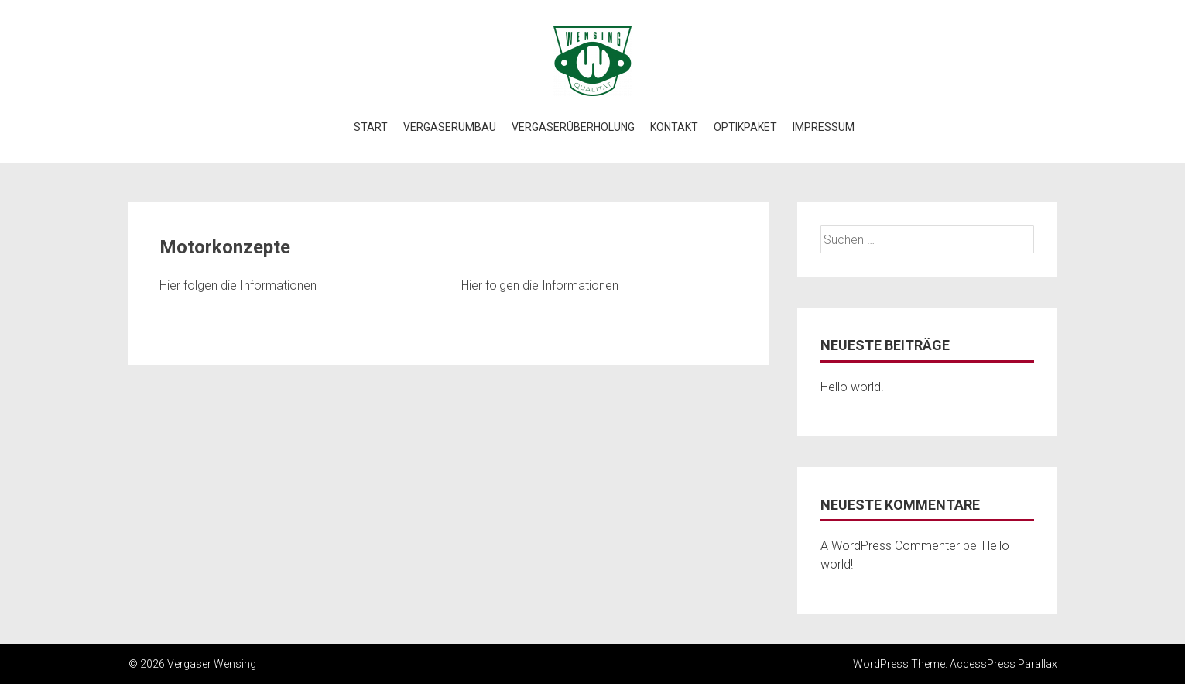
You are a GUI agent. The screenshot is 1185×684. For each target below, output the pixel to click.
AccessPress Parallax (1003, 664)
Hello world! (851, 387)
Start (371, 127)
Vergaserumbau (449, 127)
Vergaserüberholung (573, 127)
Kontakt (674, 127)
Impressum (824, 127)
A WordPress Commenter (890, 545)
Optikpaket (745, 127)
